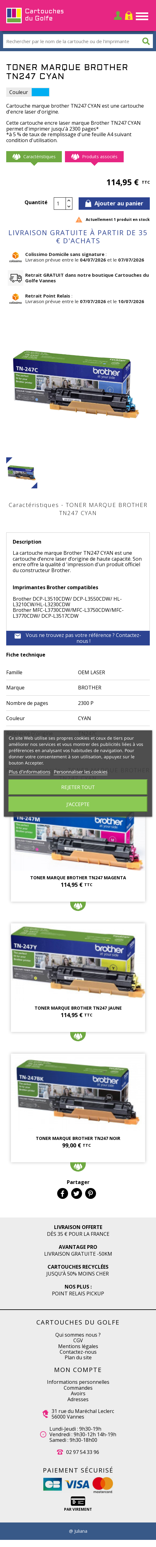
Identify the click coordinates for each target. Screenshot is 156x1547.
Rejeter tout (78, 787)
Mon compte (78, 1369)
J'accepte (78, 804)
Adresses (78, 1399)
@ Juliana (78, 1531)
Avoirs (78, 1393)
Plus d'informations (29, 772)
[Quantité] (60, 203)
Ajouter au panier (114, 203)
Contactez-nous (78, 1351)
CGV (78, 1340)
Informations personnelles (78, 1382)
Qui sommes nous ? (78, 1334)
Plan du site (78, 1357)
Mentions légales (78, 1346)
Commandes (78, 1387)
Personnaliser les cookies (81, 772)
